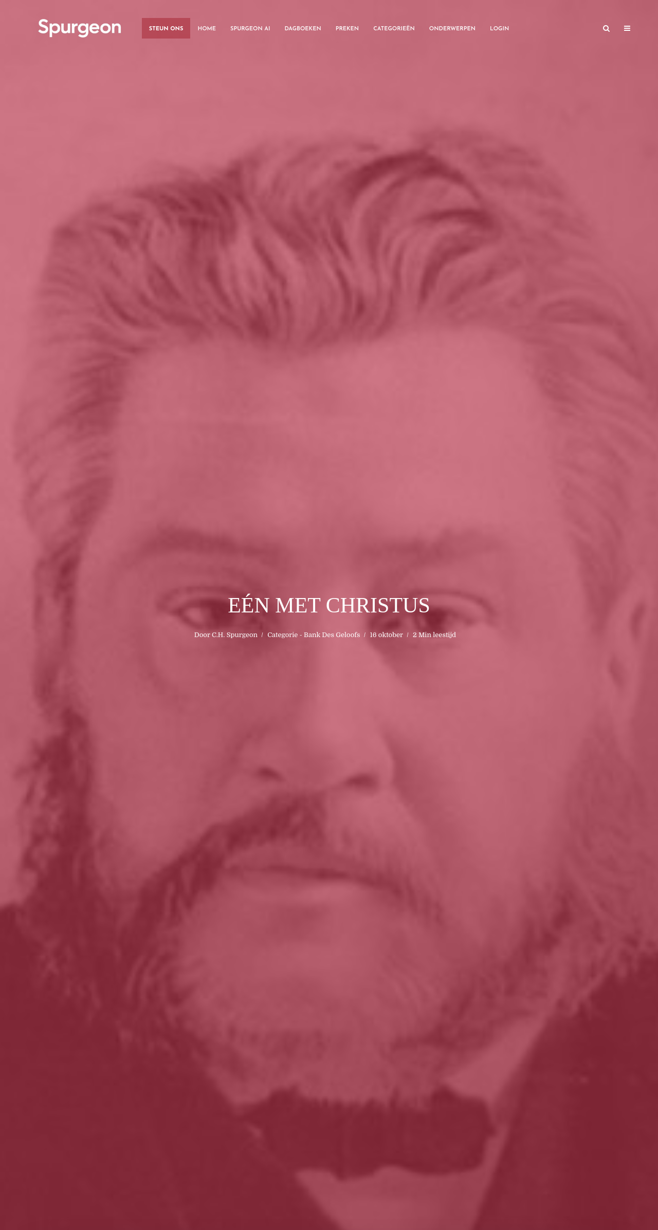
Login (499, 29)
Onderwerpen (452, 29)
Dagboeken (302, 29)
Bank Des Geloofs (332, 635)
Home (206, 29)
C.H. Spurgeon (235, 635)
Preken (347, 29)
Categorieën (394, 29)
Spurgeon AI (250, 29)
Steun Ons (166, 29)
